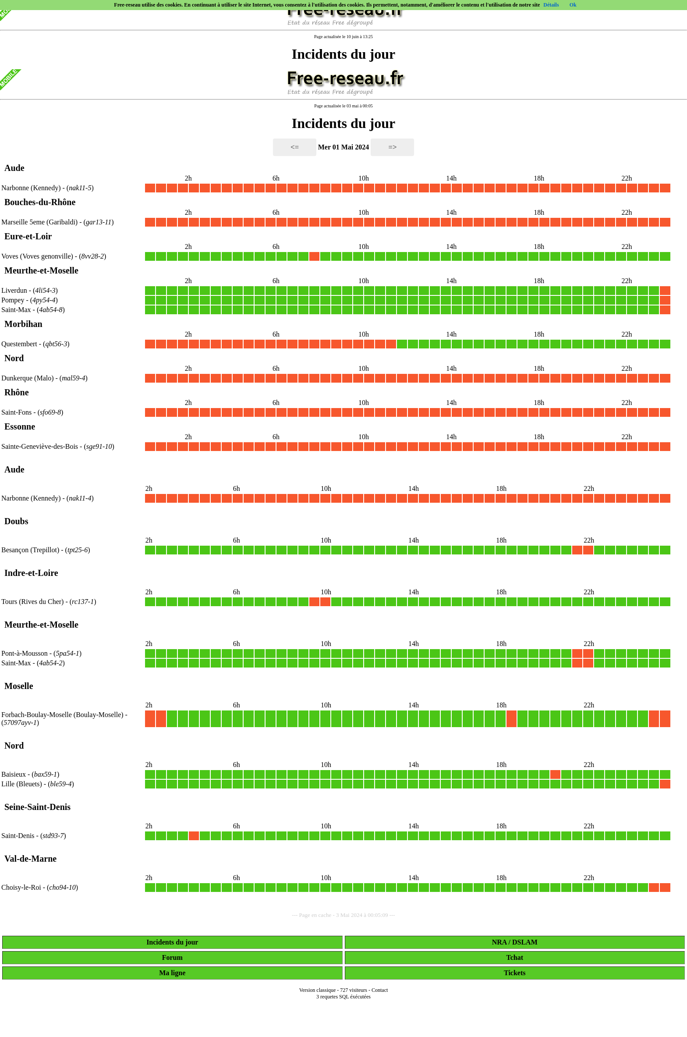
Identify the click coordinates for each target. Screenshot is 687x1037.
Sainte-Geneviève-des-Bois (39, 446)
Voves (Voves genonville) (38, 256)
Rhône (16, 392)
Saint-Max (16, 309)
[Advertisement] (343, 1025)
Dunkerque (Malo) (28, 378)
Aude (14, 168)
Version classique (317, 990)
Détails (551, 5)
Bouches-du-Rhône (39, 202)
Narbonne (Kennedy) (32, 188)
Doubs (16, 521)
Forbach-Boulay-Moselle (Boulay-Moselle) (63, 714)
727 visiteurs (353, 990)
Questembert (19, 344)
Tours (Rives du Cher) (33, 601)
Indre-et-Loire (31, 573)
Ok (573, 5)
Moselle (18, 686)
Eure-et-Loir (28, 236)
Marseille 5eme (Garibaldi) (40, 222)
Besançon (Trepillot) (31, 550)
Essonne (19, 426)
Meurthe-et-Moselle (41, 270)
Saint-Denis (18, 835)
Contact (380, 990)
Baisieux (13, 774)
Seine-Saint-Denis (37, 807)
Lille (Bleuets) (22, 784)
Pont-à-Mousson (24, 653)
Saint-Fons (16, 412)
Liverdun (14, 290)
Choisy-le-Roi (21, 887)
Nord (14, 358)
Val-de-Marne (30, 858)
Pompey (12, 300)
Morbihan (23, 324)
